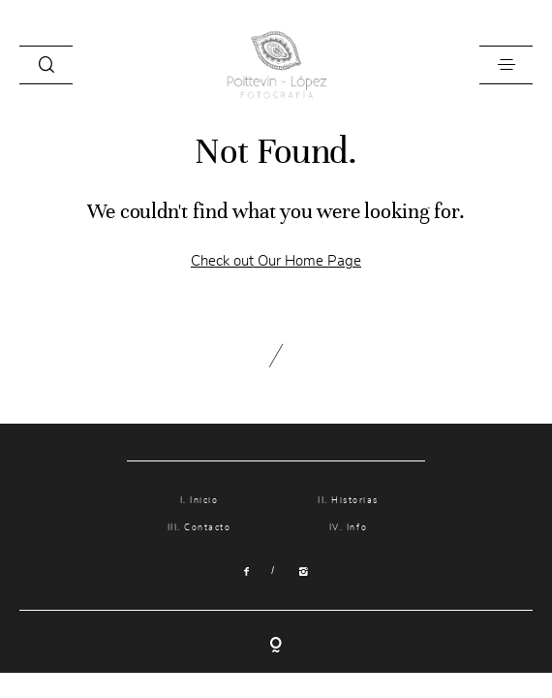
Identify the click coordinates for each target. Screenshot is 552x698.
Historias (355, 500)
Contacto (207, 528)
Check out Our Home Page (276, 260)
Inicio (204, 500)
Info (357, 528)
